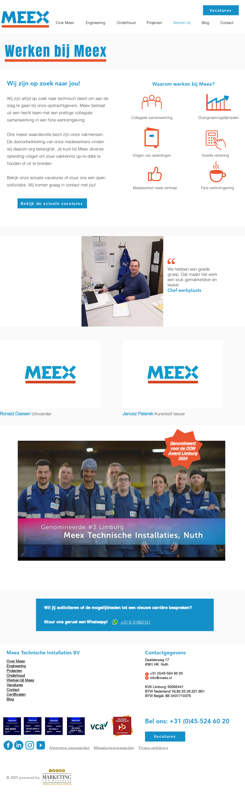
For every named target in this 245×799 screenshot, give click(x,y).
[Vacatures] (221, 10)
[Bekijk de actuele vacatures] (52, 203)
